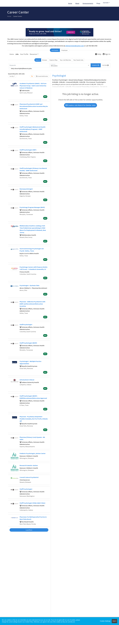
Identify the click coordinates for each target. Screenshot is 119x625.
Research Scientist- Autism (29, 465)
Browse (44, 60)
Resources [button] (33, 54)
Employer (64, 50)
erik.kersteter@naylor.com (74, 46)
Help (98, 54)
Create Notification (42, 76)
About (77, 3)
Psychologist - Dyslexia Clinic (29, 285)
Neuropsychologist (26, 189)
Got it (114, 621)
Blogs (98, 3)
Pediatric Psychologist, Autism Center (32, 453)
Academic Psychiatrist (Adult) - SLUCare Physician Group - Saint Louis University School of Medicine (33, 85)
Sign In (106, 54)
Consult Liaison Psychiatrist (29, 477)
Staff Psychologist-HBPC (28, 150)
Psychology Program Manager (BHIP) (32, 207)
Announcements (88, 3)
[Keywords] (29, 65)
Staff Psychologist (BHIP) (28, 343)
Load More (29, 530)
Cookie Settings (105, 621)
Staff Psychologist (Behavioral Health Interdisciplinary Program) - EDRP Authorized (32, 129)
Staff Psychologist (26, 324)
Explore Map (53, 60)
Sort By (12, 76)
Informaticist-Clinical (27, 380)
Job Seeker (54, 50)
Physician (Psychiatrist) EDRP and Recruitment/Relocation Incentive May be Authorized (34, 106)
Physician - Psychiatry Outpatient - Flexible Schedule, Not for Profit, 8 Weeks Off (34, 419)
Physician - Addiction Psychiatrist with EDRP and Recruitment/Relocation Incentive (32, 304)
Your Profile (24, 54)
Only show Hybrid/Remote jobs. (21, 68)
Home (70, 3)
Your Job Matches (65, 60)
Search (38, 60)
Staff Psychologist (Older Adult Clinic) (32, 503)
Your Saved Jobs (78, 60)
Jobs (17, 54)
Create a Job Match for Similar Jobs (80, 105)
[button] (105, 65)
